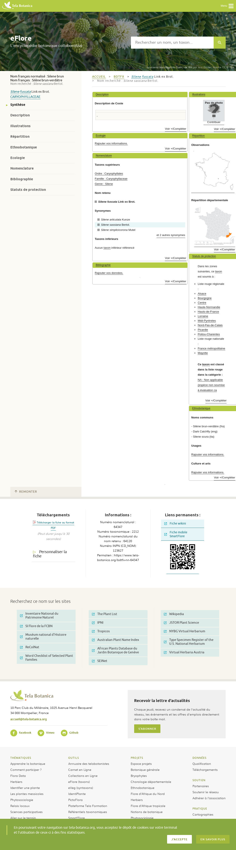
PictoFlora (75, 800)
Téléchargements (205, 769)
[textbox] (172, 43)
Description (20, 115)
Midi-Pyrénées (207, 320)
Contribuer (213, 122)
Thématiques (20, 758)
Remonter (26, 492)
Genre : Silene (104, 183)
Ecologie (17, 158)
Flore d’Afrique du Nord (148, 793)
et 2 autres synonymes (171, 235)
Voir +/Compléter (175, 128)
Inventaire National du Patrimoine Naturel (39, 616)
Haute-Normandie (209, 307)
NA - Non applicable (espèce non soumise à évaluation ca (211, 385)
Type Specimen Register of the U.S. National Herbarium (188, 642)
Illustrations (20, 126)
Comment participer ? (26, 769)
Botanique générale (145, 769)
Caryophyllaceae (25, 97)
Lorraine (203, 316)
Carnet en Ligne (79, 769)
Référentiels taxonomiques (87, 812)
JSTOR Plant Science (181, 623)
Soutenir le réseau (206, 792)
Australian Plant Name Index (115, 640)
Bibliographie (21, 179)
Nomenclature (22, 168)
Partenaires (201, 786)
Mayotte (203, 353)
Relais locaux (19, 806)
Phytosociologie (21, 800)
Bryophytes (139, 775)
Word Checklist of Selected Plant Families (46, 658)
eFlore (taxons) (79, 781)
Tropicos (101, 631)
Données (199, 758)
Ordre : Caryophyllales (109, 173)
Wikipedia (174, 614)
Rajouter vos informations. (111, 143)
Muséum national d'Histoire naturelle (43, 637)
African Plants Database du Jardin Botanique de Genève (115, 650)
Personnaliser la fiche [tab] (50, 554)
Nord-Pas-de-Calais (210, 325)
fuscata (25, 92)
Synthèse (17, 105)
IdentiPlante (77, 793)
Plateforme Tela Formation (87, 806)
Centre (202, 302)
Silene (14, 92)
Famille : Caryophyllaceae (111, 178)
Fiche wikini (175, 523)
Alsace (202, 293)
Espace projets (141, 763)
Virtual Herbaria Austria (184, 652)
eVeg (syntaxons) (80, 787)
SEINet (99, 661)
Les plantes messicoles (26, 793)
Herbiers (16, 781)
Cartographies (203, 814)
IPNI (97, 623)
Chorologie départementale (151, 781)
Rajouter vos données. (109, 273)
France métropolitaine (211, 348)
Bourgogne (205, 298)
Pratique (200, 808)
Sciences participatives (26, 812)
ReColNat (29, 647)
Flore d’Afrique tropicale (148, 806)
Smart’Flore (76, 818)
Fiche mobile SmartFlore (175, 534)
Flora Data (18, 775)
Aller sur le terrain (23, 818)
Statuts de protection (28, 190)
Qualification (202, 763)
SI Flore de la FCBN (36, 626)
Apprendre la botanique (27, 763)
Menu (227, 6)
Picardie (203, 329)
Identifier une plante (25, 787)
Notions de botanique (147, 812)
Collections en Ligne (83, 775)
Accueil (99, 77)
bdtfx (119, 77)
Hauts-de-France (208, 311)
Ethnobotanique (23, 147)
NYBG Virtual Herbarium (184, 631)
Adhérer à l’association (209, 798)
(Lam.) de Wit (169, 67)
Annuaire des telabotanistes (88, 763)
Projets (137, 758)
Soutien (199, 780)
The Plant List (104, 614)
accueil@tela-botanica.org (28, 719)
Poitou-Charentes (209, 334)
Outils (73, 758)
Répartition (19, 136)
